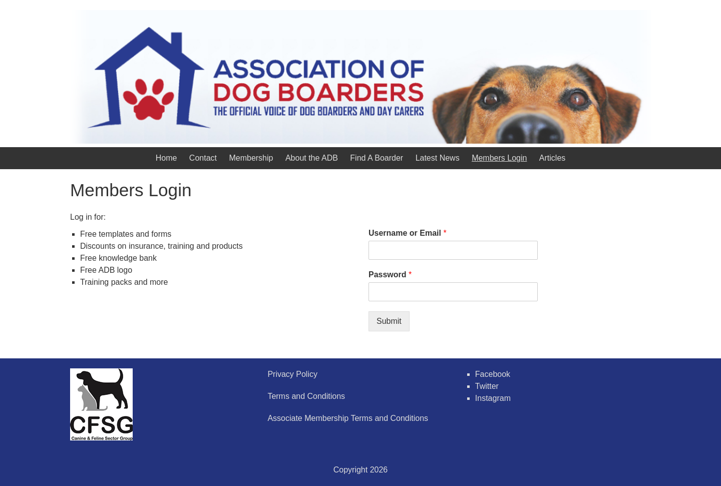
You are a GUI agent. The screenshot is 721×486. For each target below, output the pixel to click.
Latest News (438, 158)
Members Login (499, 158)
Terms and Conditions (306, 396)
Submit (389, 321)
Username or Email (408, 233)
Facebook (492, 374)
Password (390, 274)
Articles (552, 158)
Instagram (493, 398)
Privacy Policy (292, 374)
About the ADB (311, 158)
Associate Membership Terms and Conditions (347, 418)
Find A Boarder (376, 158)
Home (166, 158)
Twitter (487, 386)
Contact (203, 158)
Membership (251, 158)
